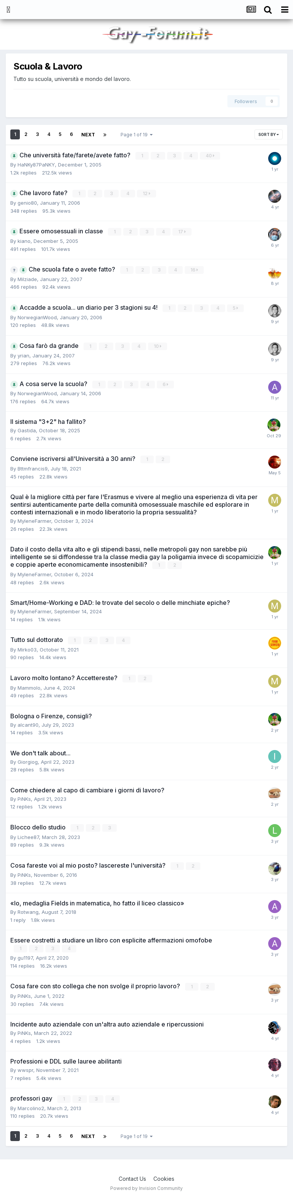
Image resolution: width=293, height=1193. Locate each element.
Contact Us (132, 1172)
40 (210, 155)
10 (158, 344)
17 (182, 230)
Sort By (268, 134)
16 (194, 268)
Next (87, 134)
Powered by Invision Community (146, 1182)
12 (147, 193)
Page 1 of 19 (136, 134)
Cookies (163, 1172)
